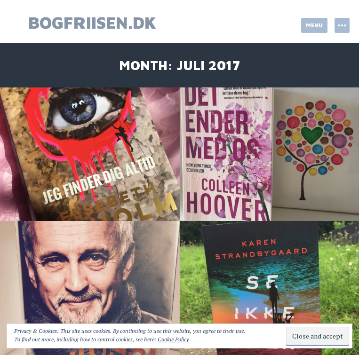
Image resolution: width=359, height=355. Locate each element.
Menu (314, 25)
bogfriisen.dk (92, 22)
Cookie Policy (173, 339)
